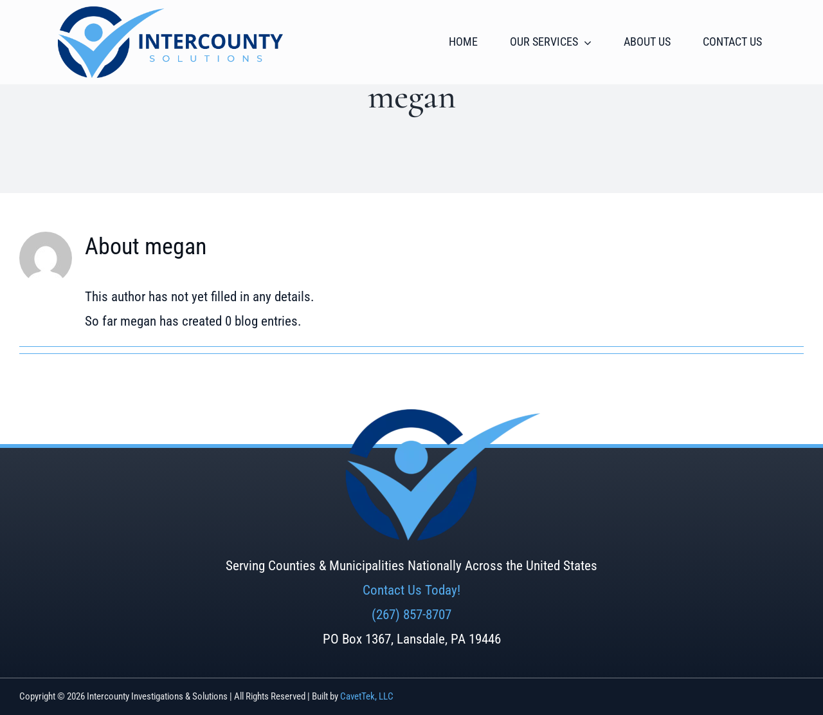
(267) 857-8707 (411, 614)
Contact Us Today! (411, 590)
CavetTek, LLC (366, 696)
